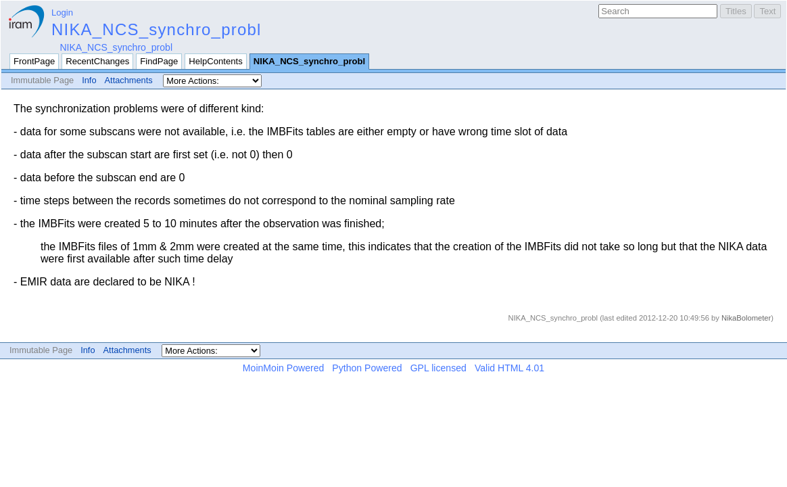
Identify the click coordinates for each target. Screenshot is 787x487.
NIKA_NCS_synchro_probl (156, 29)
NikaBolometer (746, 318)
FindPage (159, 61)
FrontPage (34, 61)
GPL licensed (438, 368)
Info (89, 80)
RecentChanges (97, 61)
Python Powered (367, 368)
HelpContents (215, 61)
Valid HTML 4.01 (509, 368)
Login (62, 12)
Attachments (129, 80)
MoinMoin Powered (284, 368)
